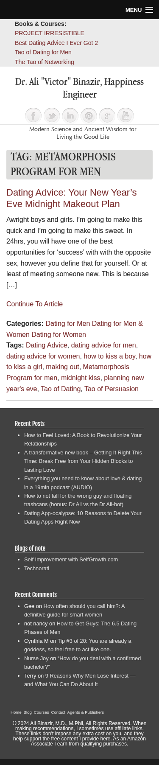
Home (16, 712)
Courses (41, 712)
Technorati (36, 568)
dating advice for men (103, 345)
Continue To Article (34, 304)
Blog (28, 712)
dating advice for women (43, 356)
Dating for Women (58, 334)
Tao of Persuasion (111, 388)
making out (62, 366)
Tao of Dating (61, 388)
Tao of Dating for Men (43, 52)
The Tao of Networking (44, 62)
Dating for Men (67, 323)
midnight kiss (80, 377)
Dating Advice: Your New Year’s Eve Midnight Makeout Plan (71, 198)
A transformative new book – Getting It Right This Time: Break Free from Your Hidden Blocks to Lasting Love (83, 461)
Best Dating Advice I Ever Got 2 (56, 42)
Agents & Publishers (85, 712)
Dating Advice (46, 345)
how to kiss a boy (109, 356)
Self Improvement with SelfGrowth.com (71, 559)
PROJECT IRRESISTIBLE (49, 33)
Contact (58, 712)
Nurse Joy (36, 658)
